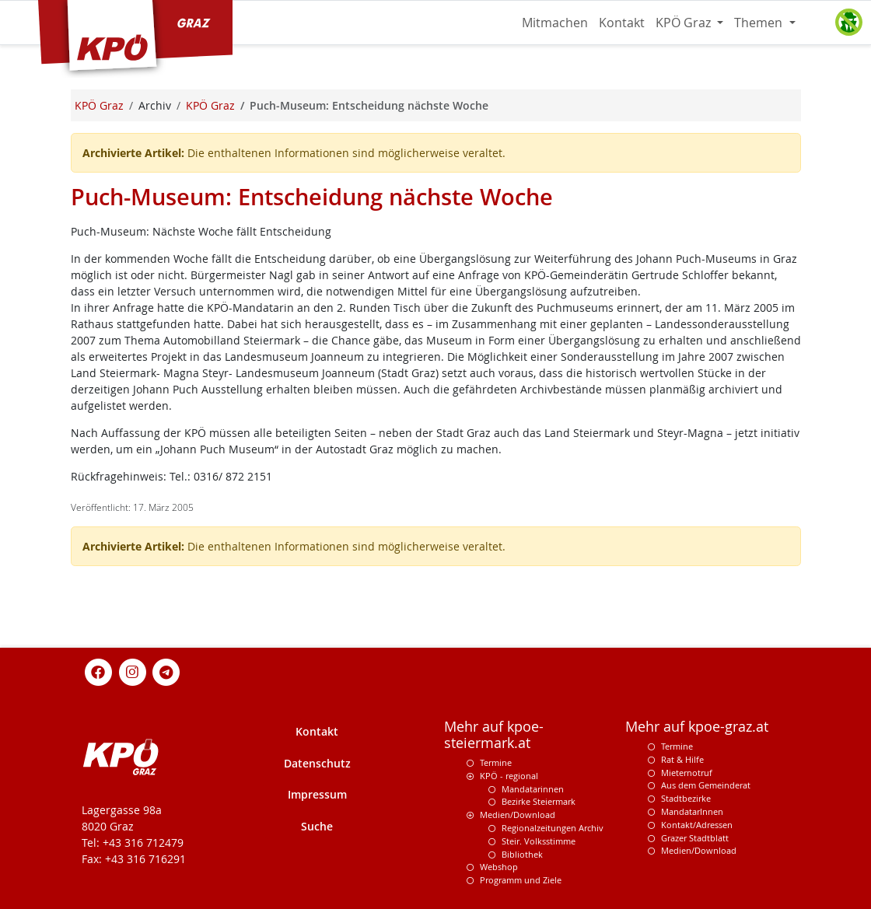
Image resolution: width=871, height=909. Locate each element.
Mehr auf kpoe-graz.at (696, 727)
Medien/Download (517, 814)
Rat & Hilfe (682, 759)
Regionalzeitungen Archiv (552, 828)
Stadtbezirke (686, 798)
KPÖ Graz (685, 22)
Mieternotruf (686, 772)
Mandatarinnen (533, 789)
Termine (496, 762)
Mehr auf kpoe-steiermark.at (494, 735)
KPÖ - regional (509, 775)
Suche (317, 826)
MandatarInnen (692, 811)
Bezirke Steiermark (538, 801)
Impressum (317, 794)
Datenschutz (317, 763)
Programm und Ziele (520, 880)
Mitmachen (555, 22)
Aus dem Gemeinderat (705, 785)
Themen (759, 22)
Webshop (499, 866)
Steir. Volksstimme (538, 841)
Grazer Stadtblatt (695, 838)
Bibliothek (522, 854)
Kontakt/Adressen (697, 824)
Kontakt (622, 22)
